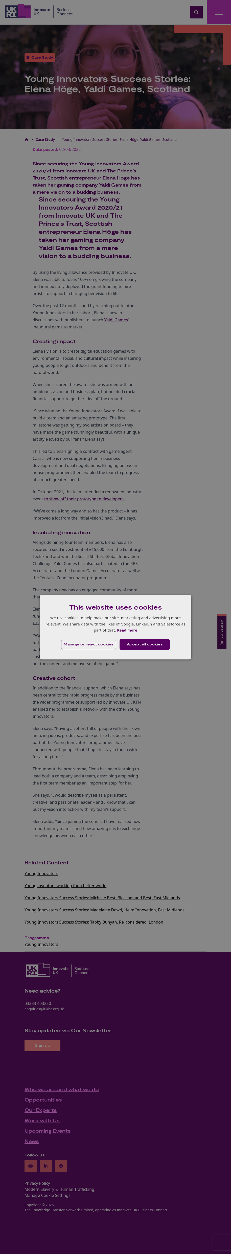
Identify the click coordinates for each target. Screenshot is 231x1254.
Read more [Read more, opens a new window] (127, 630)
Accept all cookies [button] (145, 644)
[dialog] (115, 627)
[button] (88, 644)
